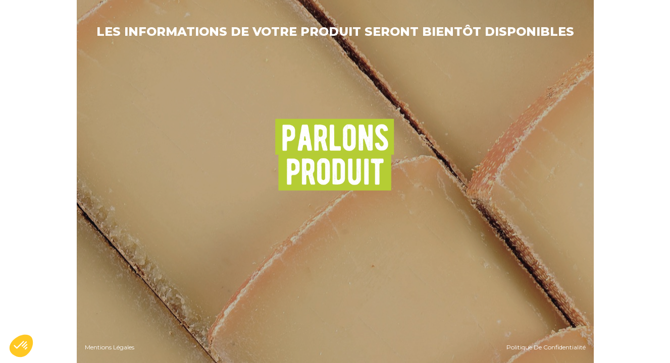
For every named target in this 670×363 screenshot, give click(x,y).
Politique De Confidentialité (546, 347)
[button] (21, 346)
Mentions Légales (109, 347)
